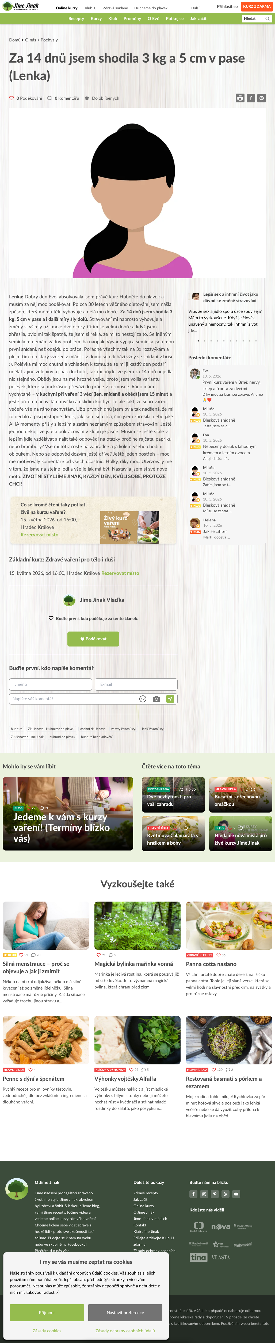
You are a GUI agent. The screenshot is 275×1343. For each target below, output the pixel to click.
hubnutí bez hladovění (97, 736)
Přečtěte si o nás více (52, 1251)
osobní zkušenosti (92, 728)
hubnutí (16, 728)
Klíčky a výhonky (110, 1069)
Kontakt (139, 1225)
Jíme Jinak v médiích (150, 1219)
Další (195, 8)
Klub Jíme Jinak (146, 1232)
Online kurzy (143, 1206)
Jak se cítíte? (215, 531)
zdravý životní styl (123, 728)
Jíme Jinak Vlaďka (102, 600)
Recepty (76, 19)
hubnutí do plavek (62, 736)
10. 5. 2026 (212, 376)
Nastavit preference (125, 1313)
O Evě (153, 19)
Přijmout (47, 1313)
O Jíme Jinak (143, 1212)
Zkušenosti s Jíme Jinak (27, 736)
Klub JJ (91, 8)
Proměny (132, 19)
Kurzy (96, 19)
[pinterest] (261, 98)
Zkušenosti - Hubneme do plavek (51, 728)
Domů (15, 40)
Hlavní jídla (14, 1069)
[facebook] (251, 98)
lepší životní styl (153, 728)
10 (256, 341)
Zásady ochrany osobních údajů (125, 1331)
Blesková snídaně (219, 420)
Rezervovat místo (120, 573)
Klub (112, 19)
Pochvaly (49, 40)
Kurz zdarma (257, 7)
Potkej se (175, 19)
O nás (30, 40)
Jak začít (198, 19)
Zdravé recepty (199, 955)
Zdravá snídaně (115, 8)
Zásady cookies (47, 1331)
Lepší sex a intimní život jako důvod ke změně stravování (230, 297)
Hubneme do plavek (150, 8)
